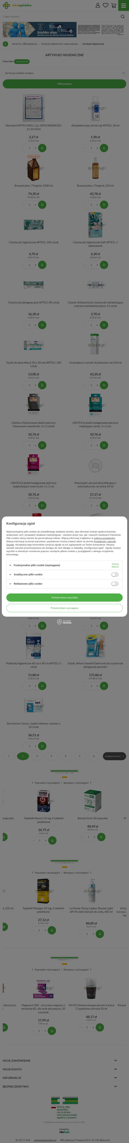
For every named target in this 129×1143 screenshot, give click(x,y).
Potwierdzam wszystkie (64, 597)
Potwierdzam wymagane (64, 607)
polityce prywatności (104, 538)
